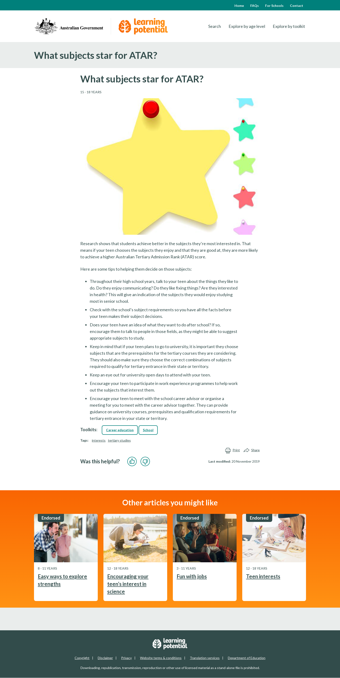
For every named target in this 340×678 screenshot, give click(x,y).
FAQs (254, 6)
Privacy (126, 658)
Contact (296, 6)
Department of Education (246, 658)
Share (252, 450)
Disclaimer (105, 658)
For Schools (274, 6)
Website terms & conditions (161, 658)
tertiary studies (119, 440)
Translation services (205, 658)
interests (99, 440)
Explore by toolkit (289, 26)
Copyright (82, 658)
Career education (120, 430)
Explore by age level (247, 26)
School (148, 430)
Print (232, 450)
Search (214, 26)
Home (239, 6)
